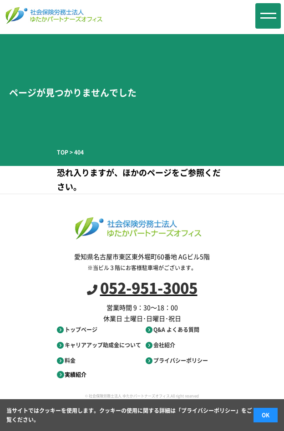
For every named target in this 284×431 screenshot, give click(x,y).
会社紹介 (160, 345)
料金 (66, 360)
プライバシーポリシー (177, 360)
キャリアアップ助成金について (99, 345)
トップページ (77, 330)
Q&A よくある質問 (172, 330)
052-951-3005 (142, 287)
